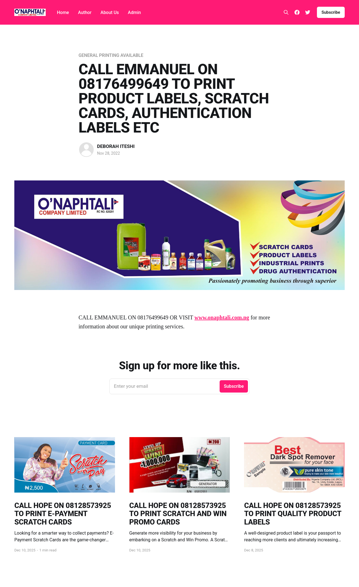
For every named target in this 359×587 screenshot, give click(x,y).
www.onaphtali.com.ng (221, 317)
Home (63, 12)
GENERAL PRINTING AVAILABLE (111, 55)
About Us (109, 12)
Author (84, 12)
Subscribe (330, 12)
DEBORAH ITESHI (116, 146)
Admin (134, 12)
